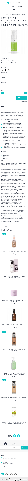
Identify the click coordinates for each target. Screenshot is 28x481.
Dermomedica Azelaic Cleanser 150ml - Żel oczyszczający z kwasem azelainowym (14, 374)
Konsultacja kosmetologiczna (9, 458)
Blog (4, 457)
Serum (23, 14)
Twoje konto (19, 6)
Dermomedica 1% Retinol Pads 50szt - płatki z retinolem (14, 301)
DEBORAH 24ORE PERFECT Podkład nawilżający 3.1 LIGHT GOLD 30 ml (14, 398)
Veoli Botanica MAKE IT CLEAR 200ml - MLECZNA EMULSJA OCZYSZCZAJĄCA (14, 277)
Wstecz (4, 226)
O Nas (4, 461)
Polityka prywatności (8, 463)
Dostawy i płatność (7, 468)
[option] (14, 41)
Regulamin (5, 462)
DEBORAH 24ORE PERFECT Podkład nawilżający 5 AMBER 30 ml (14, 350)
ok (15, 480)
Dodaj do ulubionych (21, 101)
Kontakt (5, 459)
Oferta (7, 14)
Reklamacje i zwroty (7, 470)
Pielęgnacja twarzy (15, 14)
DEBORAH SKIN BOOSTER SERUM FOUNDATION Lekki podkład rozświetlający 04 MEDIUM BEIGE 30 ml (14, 252)
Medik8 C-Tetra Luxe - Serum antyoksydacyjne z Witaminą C (14, 325)
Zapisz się (24, 447)
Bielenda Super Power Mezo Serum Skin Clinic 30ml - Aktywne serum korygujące (14, 423)
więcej (17, 480)
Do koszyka (21, 97)
